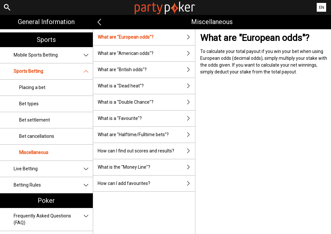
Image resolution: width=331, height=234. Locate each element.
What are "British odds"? (146, 70)
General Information (46, 22)
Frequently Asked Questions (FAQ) (53, 219)
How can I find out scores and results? (146, 151)
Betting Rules (53, 185)
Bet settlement (34, 120)
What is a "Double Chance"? (146, 102)
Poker (46, 200)
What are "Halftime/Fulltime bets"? (146, 135)
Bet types (29, 103)
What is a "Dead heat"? (146, 86)
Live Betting (53, 169)
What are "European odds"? (146, 37)
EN (321, 7)
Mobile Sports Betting (53, 55)
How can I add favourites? (146, 183)
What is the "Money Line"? (146, 167)
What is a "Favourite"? (146, 118)
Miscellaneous (33, 152)
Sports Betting (53, 71)
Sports (46, 40)
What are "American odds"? (146, 53)
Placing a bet (32, 87)
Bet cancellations (36, 136)
